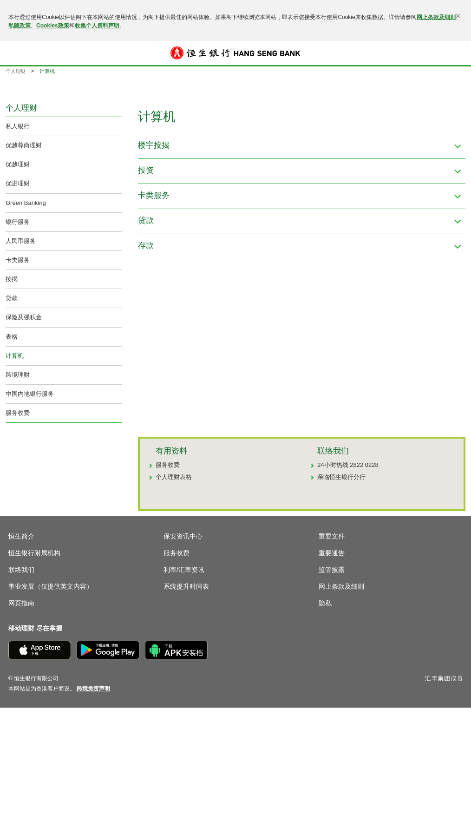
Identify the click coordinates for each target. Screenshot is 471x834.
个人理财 (16, 71)
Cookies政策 (52, 25)
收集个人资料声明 (97, 25)
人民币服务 (21, 240)
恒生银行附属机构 (34, 553)
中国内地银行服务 (30, 393)
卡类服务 (18, 259)
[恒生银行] (235, 52)
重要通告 (332, 553)
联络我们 (21, 569)
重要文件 (332, 536)
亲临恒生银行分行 (341, 476)
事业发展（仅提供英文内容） (50, 586)
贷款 (12, 298)
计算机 (15, 355)
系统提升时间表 (186, 586)
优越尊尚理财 (24, 145)
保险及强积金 (24, 317)
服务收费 (18, 412)
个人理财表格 (174, 476)
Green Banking (26, 202)
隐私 (325, 603)
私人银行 (18, 126)
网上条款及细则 (436, 17)
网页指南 (21, 603)
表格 (12, 336)
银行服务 (18, 221)
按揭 (12, 279)
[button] (14, 52)
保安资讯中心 (183, 536)
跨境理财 (18, 374)
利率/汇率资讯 (184, 569)
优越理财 (18, 164)
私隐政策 (19, 25)
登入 (456, 52)
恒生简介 (21, 536)
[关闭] (458, 15)
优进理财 (18, 183)
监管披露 (332, 569)
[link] (93, 688)
